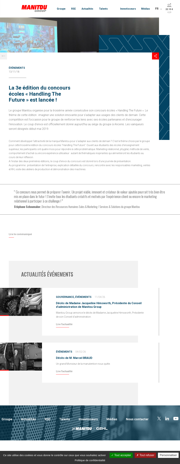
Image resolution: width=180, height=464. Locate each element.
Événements (17, 67)
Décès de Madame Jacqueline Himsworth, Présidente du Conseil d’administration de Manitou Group (99, 305)
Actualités (87, 8)
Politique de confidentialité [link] (90, 460)
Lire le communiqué (20, 234)
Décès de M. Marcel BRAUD (74, 358)
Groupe (61, 8)
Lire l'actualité (64, 324)
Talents (103, 8)
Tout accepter (121, 455)
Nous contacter (137, 419)
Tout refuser (145, 455)
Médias (145, 8)
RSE (73, 8)
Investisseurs (128, 8)
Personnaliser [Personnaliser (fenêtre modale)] (168, 455)
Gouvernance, (65, 297)
